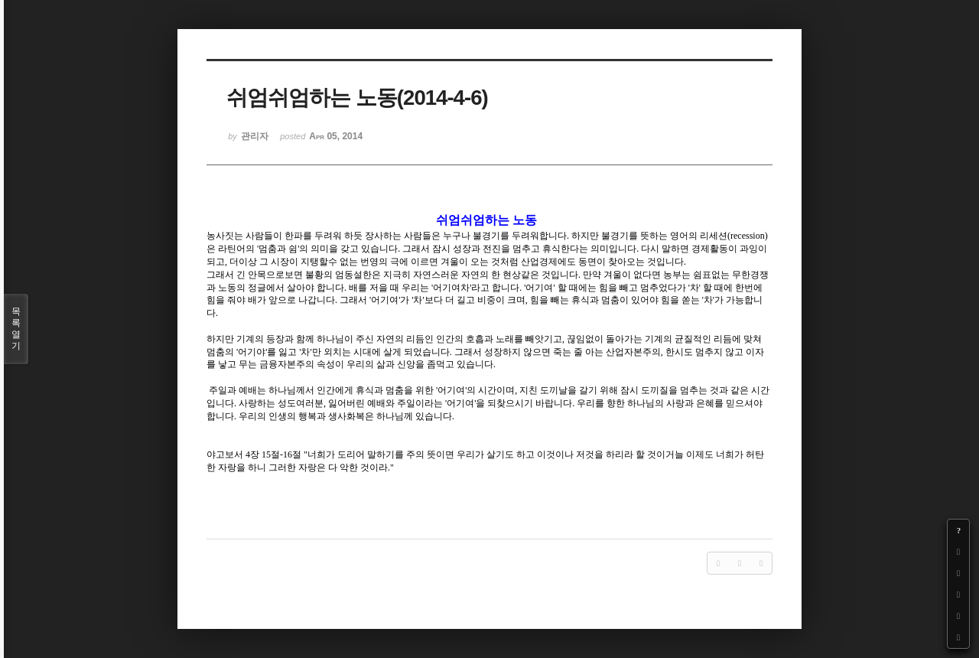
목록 (16, 329)
